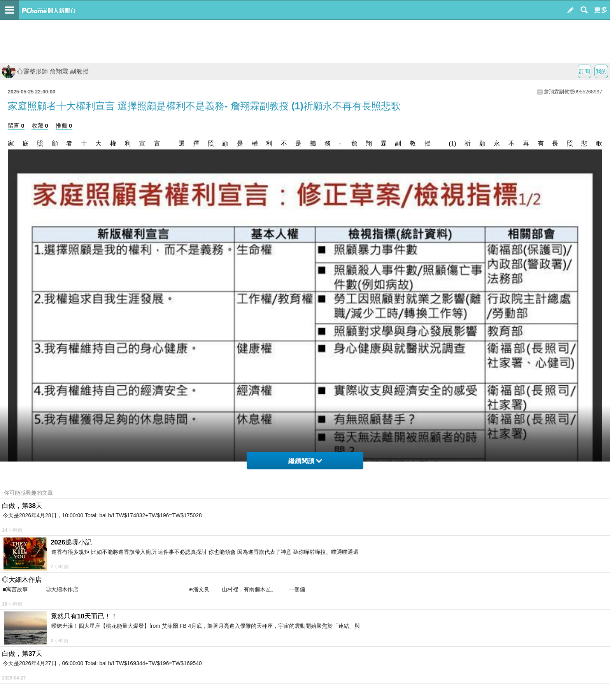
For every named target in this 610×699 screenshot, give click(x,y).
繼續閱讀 (305, 461)
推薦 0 (64, 125)
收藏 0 (40, 125)
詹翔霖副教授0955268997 (573, 92)
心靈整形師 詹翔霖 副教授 (45, 71)
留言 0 (16, 125)
